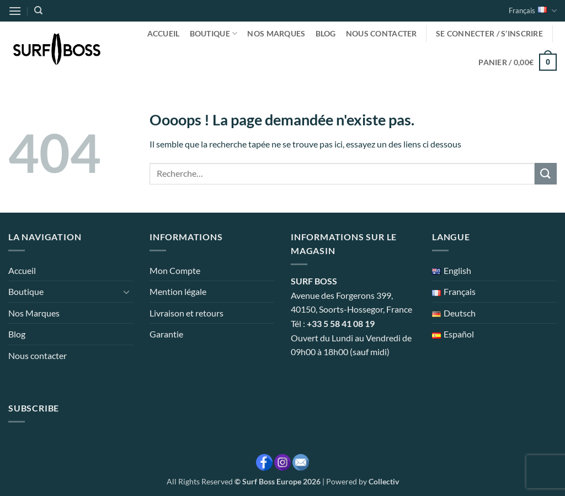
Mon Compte (175, 270)
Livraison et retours (186, 313)
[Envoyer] (546, 173)
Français (533, 11)
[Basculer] (126, 291)
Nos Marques (276, 33)
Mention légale (178, 291)
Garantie (166, 334)
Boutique (214, 33)
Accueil (163, 33)
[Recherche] (38, 10)
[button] (15, 11)
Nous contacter (381, 33)
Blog (326, 33)
